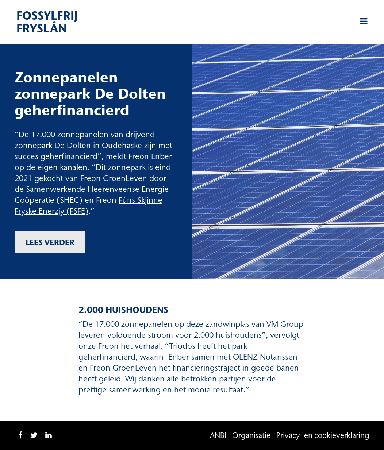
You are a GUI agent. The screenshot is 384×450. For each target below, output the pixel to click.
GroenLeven (125, 178)
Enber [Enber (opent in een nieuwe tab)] (161, 156)
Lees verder (50, 242)
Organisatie (251, 435)
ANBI (218, 435)
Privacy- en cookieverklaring (322, 435)
